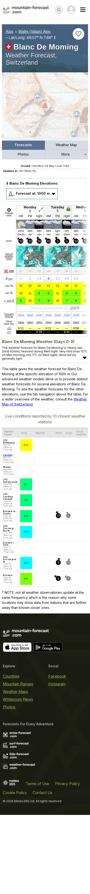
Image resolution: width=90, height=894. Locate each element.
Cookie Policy (15, 792)
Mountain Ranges (18, 683)
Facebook (57, 676)
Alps (9, 32)
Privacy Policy (67, 783)
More (65, 154)
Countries (11, 676)
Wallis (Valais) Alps (34, 32)
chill (9, 301)
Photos (23, 154)
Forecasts (23, 145)
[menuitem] (23, 145)
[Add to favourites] (78, 34)
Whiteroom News (18, 699)
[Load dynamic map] (45, 107)
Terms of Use (37, 783)
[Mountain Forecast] (26, 9)
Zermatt (7, 455)
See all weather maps (9, 256)
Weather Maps (15, 691)
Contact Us (42, 792)
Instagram (57, 683)
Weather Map (66, 145)
